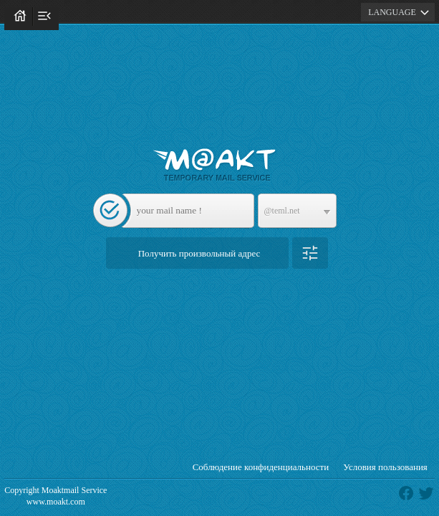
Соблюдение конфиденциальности (261, 467)
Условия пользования (385, 467)
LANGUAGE (400, 12)
